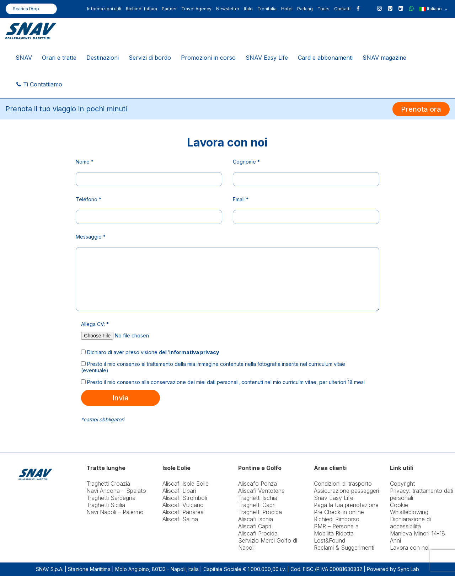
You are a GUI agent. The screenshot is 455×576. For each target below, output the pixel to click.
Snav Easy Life (333, 497)
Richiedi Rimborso (336, 519)
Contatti (342, 8)
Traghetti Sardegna (110, 497)
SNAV (24, 57)
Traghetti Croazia (108, 483)
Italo (248, 8)
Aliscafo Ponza (257, 483)
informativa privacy (194, 352)
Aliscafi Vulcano (183, 504)
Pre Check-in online (339, 512)
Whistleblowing (409, 512)
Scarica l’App (26, 8)
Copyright (402, 483)
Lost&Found (329, 540)
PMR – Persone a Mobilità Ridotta (336, 530)
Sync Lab (408, 569)
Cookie (399, 504)
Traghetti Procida (260, 512)
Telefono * (88, 199)
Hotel (287, 8)
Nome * (84, 162)
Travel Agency (196, 8)
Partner (169, 8)
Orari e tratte (59, 57)
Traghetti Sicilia (105, 504)
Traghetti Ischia (257, 497)
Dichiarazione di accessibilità (410, 523)
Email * (240, 199)
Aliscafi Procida (258, 533)
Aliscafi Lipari (179, 490)
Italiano (433, 9)
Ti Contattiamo (39, 84)
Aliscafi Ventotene (261, 490)
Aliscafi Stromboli (184, 497)
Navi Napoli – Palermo (115, 512)
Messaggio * (91, 237)
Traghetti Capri (256, 504)
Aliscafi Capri (254, 526)
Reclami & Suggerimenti (344, 547)
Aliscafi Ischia (255, 519)
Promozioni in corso (208, 57)
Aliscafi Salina (180, 519)
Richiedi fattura (141, 8)
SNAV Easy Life (267, 57)
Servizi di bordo (150, 57)
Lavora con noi (409, 547)
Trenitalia (267, 8)
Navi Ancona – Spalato (116, 490)
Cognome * (246, 162)
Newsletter (227, 8)
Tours (323, 8)
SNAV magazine (384, 57)
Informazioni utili (104, 8)
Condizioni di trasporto (343, 483)
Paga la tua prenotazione (346, 504)
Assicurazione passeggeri (346, 490)
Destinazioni (102, 57)
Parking (305, 8)
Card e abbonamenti (325, 57)
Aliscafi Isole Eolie (185, 483)
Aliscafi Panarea (183, 512)
